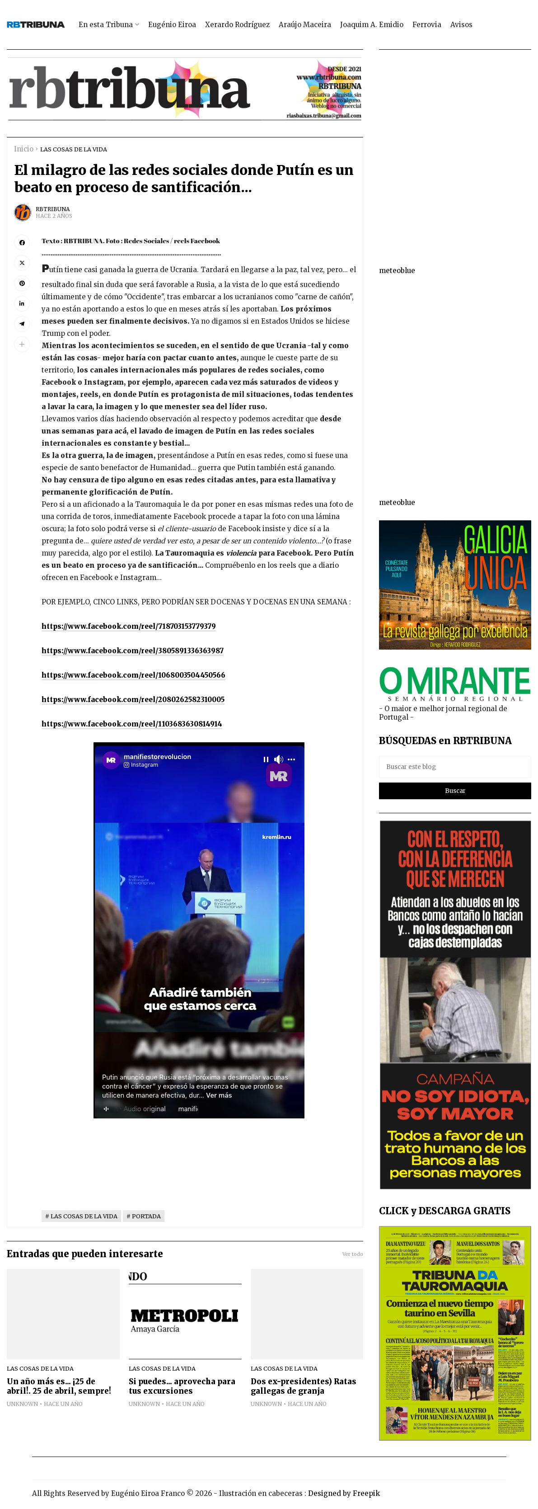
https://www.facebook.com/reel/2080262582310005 (133, 699)
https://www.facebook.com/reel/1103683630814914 (132, 724)
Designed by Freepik (344, 1493)
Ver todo (352, 1254)
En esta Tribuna (106, 24)
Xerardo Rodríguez (237, 24)
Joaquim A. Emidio (371, 24)
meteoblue (397, 270)
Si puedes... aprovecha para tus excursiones (182, 1386)
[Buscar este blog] (455, 767)
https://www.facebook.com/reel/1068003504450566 (133, 675)
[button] (22, 344)
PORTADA (146, 1216)
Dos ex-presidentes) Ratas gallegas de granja (303, 1386)
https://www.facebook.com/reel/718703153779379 (129, 626)
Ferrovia (426, 24)
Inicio (23, 149)
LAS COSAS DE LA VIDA (73, 149)
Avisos (461, 24)
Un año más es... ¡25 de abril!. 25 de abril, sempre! (59, 1386)
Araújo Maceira (305, 24)
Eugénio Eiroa (172, 24)
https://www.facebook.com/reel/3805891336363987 (133, 650)
